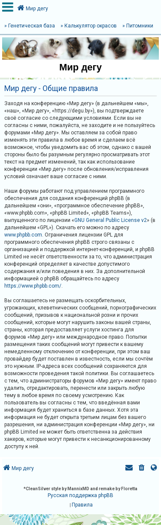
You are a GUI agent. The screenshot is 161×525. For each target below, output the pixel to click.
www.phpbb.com (23, 235)
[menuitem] (141, 468)
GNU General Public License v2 (110, 220)
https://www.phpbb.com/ (32, 286)
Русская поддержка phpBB (80, 495)
